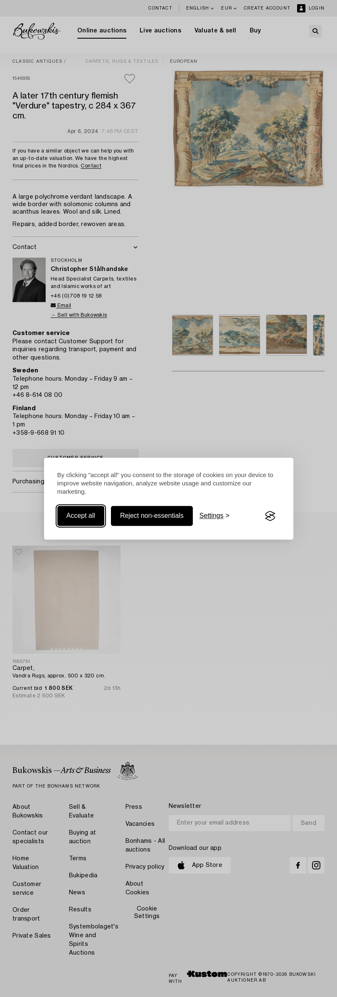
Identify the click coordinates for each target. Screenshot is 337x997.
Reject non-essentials (152, 515)
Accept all (80, 515)
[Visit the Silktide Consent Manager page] (270, 516)
